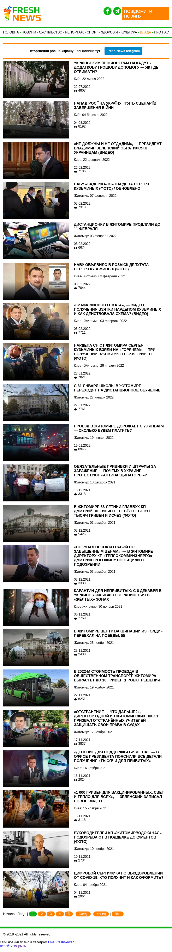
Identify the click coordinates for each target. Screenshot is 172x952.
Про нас (161, 34)
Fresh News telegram (123, 55)
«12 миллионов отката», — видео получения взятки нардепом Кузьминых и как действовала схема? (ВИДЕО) (117, 313)
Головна (11, 34)
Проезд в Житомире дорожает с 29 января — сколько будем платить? (119, 432)
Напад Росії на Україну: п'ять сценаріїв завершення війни (115, 109)
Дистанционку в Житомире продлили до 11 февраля (117, 231)
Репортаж (74, 34)
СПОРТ (92, 34)
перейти (6, 950)
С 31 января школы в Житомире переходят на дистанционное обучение (117, 392)
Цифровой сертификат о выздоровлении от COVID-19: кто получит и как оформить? (119, 879)
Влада (145, 34)
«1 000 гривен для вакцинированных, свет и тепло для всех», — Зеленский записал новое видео (119, 801)
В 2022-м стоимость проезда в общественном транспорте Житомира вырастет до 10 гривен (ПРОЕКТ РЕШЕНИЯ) (117, 680)
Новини (29, 34)
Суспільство (50, 34)
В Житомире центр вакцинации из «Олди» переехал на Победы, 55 (118, 637)
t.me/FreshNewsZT (62, 946)
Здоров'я (109, 34)
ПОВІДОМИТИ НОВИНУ (138, 13)
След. (83, 918)
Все (117, 918)
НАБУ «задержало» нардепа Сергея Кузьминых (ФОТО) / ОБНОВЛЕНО (111, 190)
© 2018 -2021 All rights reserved (27, 938)
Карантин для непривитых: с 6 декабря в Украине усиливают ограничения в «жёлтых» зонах (117, 599)
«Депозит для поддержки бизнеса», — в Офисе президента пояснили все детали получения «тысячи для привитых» (118, 760)
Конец (101, 918)
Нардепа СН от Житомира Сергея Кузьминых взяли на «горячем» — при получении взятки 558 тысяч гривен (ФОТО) (114, 356)
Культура (129, 34)
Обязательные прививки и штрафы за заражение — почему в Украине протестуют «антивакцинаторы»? (115, 475)
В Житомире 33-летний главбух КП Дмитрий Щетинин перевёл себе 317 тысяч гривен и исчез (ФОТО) (112, 515)
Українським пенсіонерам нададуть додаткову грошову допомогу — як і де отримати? (116, 71)
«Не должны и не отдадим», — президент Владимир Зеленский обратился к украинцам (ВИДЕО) (118, 152)
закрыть (19, 950)
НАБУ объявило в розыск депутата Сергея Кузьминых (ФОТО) (111, 271)
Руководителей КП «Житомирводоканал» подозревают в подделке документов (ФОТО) (118, 841)
